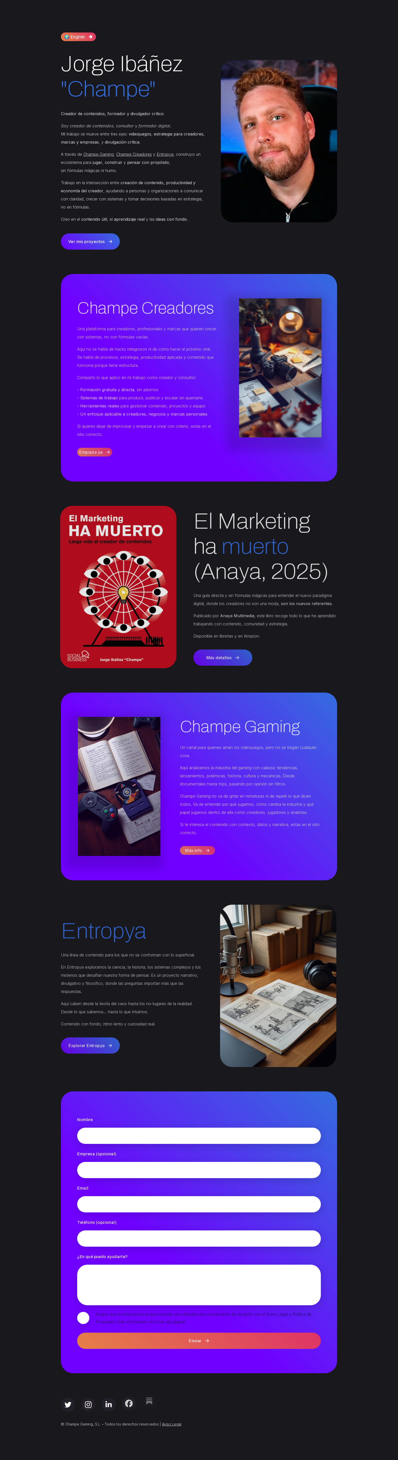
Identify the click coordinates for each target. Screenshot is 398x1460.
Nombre (85, 1120)
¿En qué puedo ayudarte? (102, 1257)
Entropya (165, 154)
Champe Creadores (134, 154)
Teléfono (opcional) (97, 1222)
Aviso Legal (171, 1424)
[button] (78, 36)
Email (82, 1188)
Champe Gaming (98, 154)
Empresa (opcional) (96, 1154)
